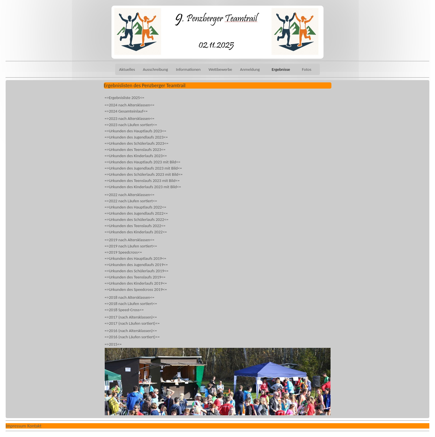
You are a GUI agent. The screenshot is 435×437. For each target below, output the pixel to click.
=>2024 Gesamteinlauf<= (126, 111)
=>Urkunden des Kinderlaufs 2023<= (136, 155)
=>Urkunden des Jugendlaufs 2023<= (136, 137)
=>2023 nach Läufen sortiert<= (131, 124)
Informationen (188, 69)
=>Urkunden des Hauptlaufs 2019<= (135, 258)
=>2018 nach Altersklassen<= (129, 297)
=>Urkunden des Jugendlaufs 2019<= (136, 264)
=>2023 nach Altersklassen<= (129, 118)
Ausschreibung (155, 69)
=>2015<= (113, 344)
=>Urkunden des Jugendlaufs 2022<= (136, 213)
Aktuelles (127, 69)
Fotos (306, 69)
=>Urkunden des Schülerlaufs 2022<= (137, 219)
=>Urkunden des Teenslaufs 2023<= (135, 149)
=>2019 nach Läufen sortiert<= (131, 246)
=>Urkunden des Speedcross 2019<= (136, 289)
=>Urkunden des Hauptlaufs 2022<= (135, 207)
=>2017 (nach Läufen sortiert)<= (132, 323)
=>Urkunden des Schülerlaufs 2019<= (137, 270)
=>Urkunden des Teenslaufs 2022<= (135, 225)
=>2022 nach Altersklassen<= (129, 194)
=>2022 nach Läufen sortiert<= (131, 200)
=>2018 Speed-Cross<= (124, 309)
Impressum (16, 426)
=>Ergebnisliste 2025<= (124, 97)
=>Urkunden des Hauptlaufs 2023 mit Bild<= (142, 161)
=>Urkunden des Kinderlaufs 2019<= (136, 283)
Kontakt (34, 426)
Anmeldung (250, 69)
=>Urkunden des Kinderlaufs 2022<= (136, 231)
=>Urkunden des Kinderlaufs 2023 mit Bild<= (143, 186)
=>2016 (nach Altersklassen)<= (131, 330)
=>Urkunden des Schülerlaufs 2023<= (137, 143)
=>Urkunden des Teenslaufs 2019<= (135, 277)
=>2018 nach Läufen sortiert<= (131, 303)
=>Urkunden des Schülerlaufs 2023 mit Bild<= (144, 174)
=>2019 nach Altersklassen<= (129, 239)
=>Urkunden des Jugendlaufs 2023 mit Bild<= (143, 168)
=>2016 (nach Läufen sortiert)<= (132, 336)
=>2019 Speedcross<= (123, 252)
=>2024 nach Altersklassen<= (129, 104)
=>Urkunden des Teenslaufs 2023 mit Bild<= (142, 180)
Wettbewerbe (220, 69)
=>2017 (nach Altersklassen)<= (131, 317)
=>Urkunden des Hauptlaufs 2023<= (135, 130)
